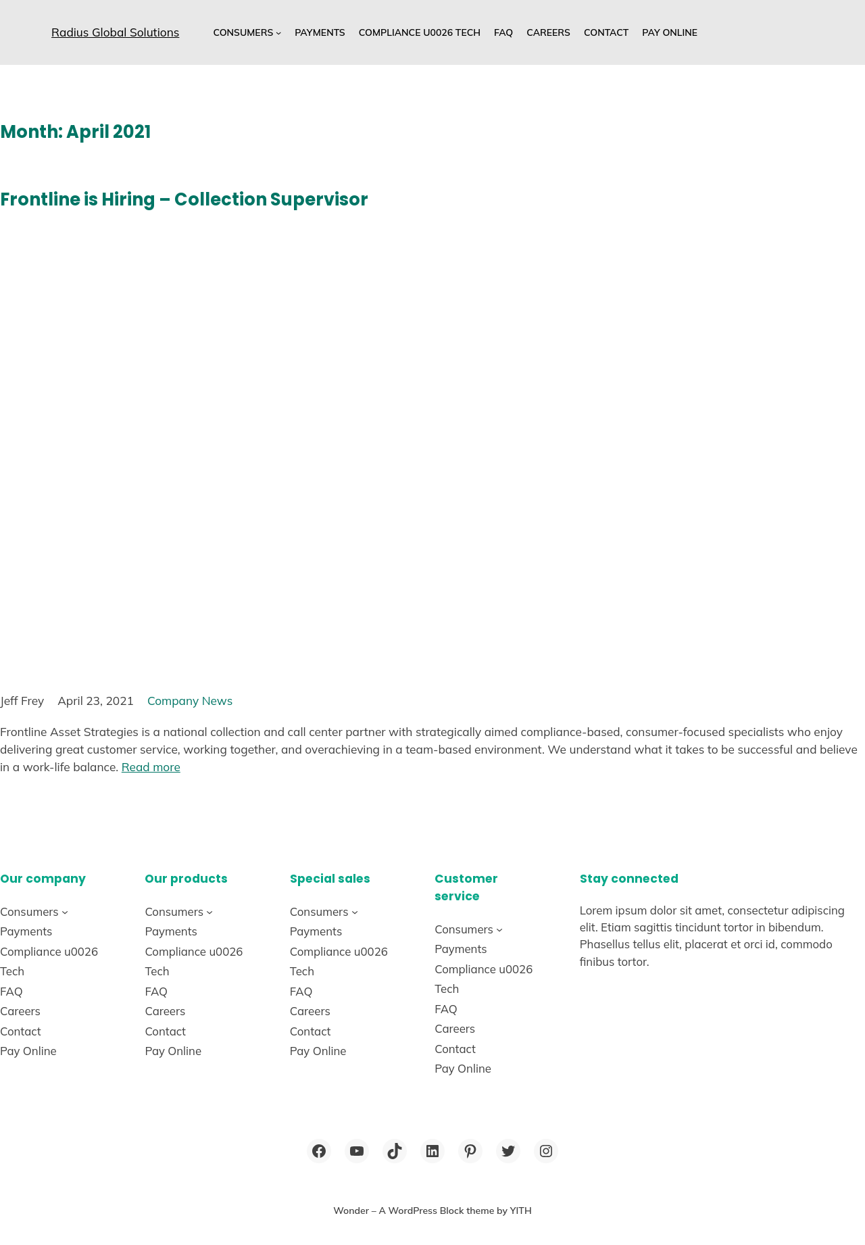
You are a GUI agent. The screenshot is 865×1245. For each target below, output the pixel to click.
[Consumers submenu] (278, 32)
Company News (189, 700)
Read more (151, 767)
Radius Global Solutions (115, 32)
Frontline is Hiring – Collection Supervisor (184, 199)
